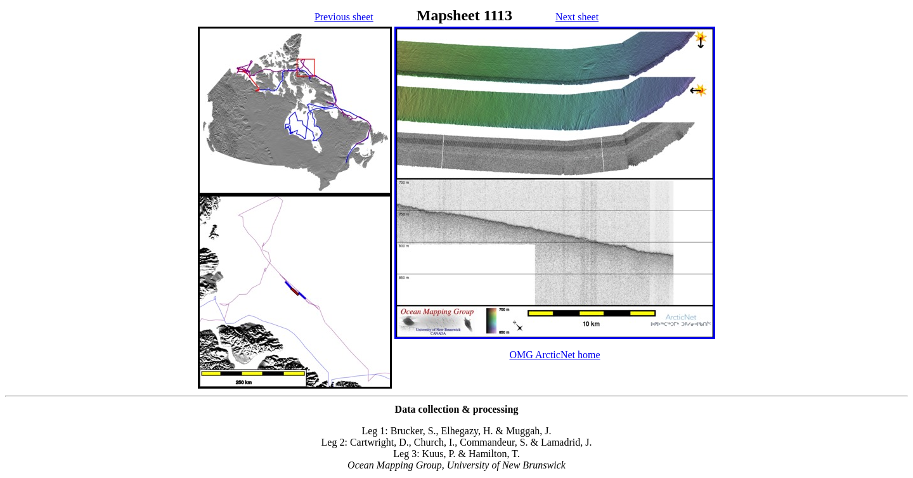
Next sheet (577, 16)
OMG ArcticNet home (554, 354)
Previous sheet (343, 16)
